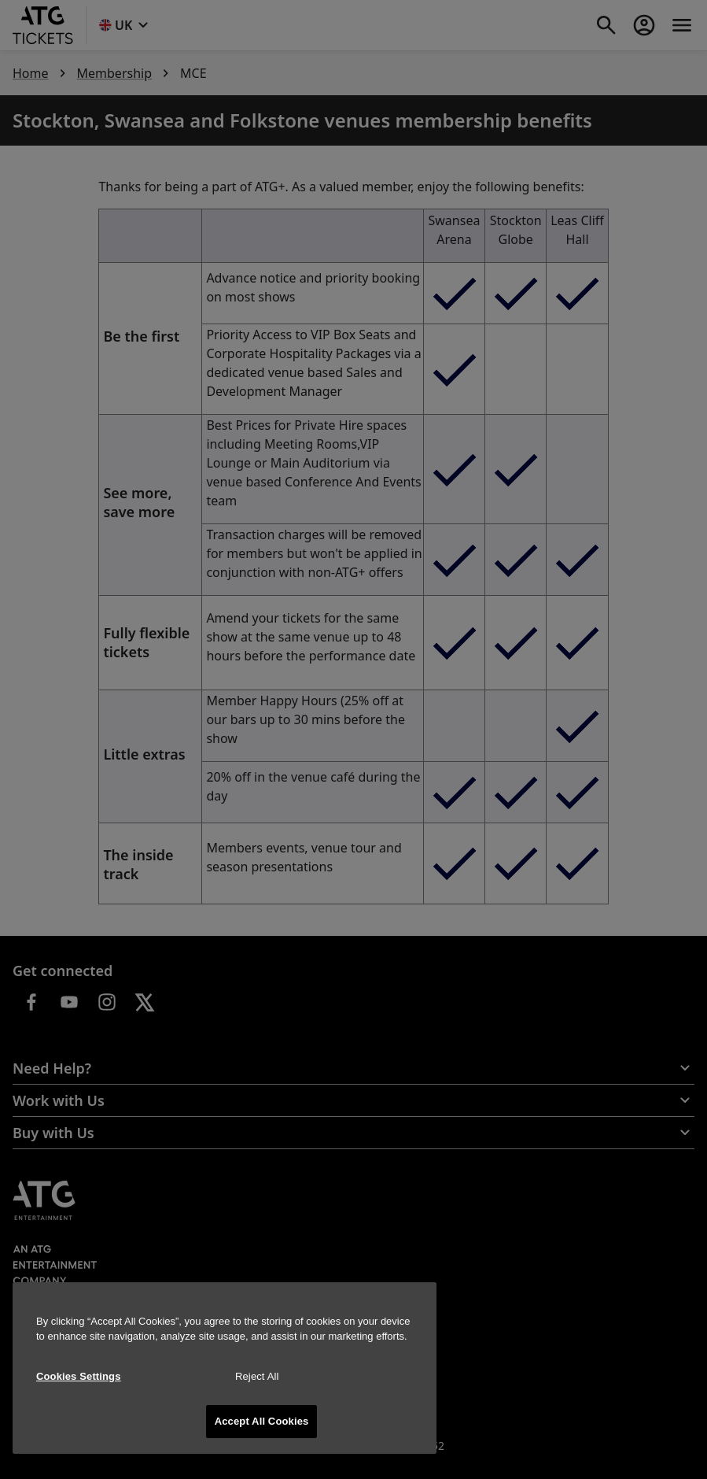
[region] (224, 1368)
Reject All (257, 1376)
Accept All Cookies (262, 1421)
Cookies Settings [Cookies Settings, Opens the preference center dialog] (78, 1376)
